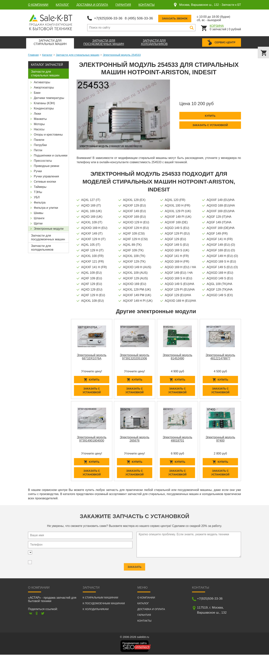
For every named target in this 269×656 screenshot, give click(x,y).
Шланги (39, 217)
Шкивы (38, 212)
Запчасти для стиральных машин (77, 54)
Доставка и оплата (92, 4)
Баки (37, 92)
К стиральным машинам (100, 598)
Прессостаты (43, 160)
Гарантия (123, 4)
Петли (38, 149)
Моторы (39, 123)
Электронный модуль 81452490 (177, 356)
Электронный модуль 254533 (122, 54)
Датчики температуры (49, 97)
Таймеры (40, 186)
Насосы (39, 129)
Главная (33, 54)
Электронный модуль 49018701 (177, 439)
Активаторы (42, 81)
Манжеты (40, 118)
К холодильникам (96, 610)
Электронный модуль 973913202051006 (134, 356)
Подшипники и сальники (50, 155)
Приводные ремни (46, 165)
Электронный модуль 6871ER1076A (91, 356)
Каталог (62, 4)
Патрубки (40, 144)
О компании (38, 4)
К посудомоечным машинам (104, 604)
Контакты (146, 4)
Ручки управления (46, 176)
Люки (37, 113)
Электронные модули (49, 228)
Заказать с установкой (210, 124)
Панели (39, 139)
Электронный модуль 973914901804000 (91, 439)
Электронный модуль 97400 (220, 439)
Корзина (217, 25)
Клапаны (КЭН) (44, 102)
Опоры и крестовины (48, 134)
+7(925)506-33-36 (109, 18)
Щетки (38, 223)
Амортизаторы (44, 87)
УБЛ (37, 196)
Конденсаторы (44, 108)
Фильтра (40, 202)
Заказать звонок (179, 18)
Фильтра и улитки (46, 207)
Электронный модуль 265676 (134, 439)
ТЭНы (38, 191)
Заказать (134, 565)
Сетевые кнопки (45, 181)
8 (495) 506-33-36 (142, 18)
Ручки (38, 170)
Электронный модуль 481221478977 (220, 356)
